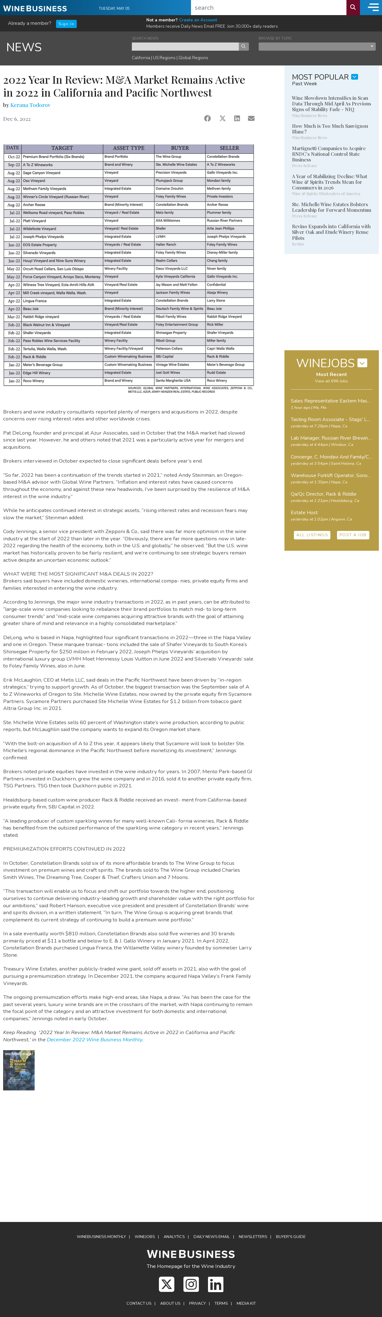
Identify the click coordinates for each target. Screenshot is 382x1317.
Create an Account (198, 20)
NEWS (24, 47)
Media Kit (246, 1303)
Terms (221, 1303)
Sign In (66, 24)
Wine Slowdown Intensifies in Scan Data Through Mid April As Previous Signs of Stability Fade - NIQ (331, 103)
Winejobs (145, 1237)
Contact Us (138, 1303)
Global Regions (193, 58)
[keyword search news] (185, 46)
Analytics (174, 1237)
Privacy (197, 1303)
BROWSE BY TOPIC (275, 38)
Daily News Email (212, 1237)
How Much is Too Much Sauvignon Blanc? (330, 129)
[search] (269, 7)
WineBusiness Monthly (101, 1237)
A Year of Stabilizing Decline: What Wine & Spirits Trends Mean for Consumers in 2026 (329, 182)
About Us (170, 1303)
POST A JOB (353, 535)
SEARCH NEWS (145, 38)
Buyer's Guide (291, 1237)
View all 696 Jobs (331, 381)
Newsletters (253, 1237)
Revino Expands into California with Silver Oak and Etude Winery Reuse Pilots (331, 232)
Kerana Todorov (30, 104)
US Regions (164, 58)
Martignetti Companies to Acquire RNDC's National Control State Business (329, 154)
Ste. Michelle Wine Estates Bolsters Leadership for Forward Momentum (331, 207)
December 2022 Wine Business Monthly (94, 1039)
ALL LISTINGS (312, 535)
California (141, 58)
